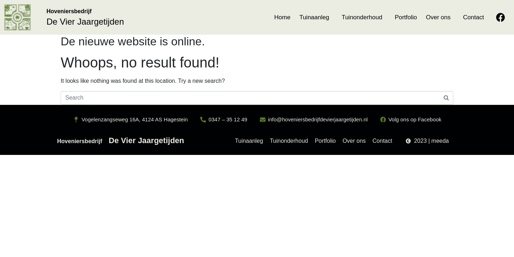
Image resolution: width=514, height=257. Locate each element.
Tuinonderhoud (362, 17)
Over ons (438, 17)
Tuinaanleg (314, 17)
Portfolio (406, 17)
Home (282, 17)
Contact (473, 17)
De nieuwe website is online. (133, 41)
